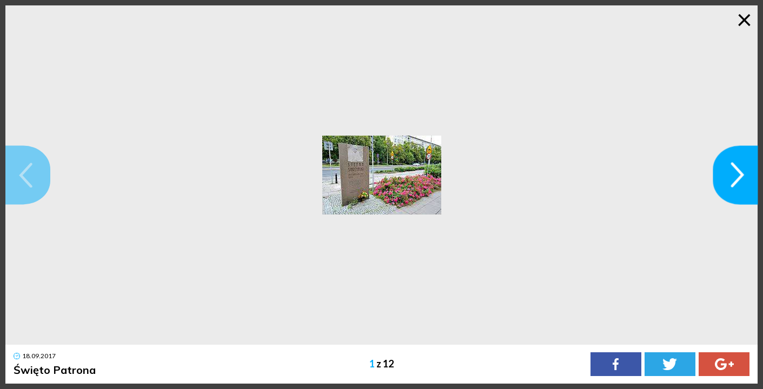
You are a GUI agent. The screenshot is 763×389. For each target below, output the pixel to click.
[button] (27, 174)
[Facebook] (616, 364)
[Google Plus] (724, 364)
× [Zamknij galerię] (744, 18)
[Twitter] (670, 364)
